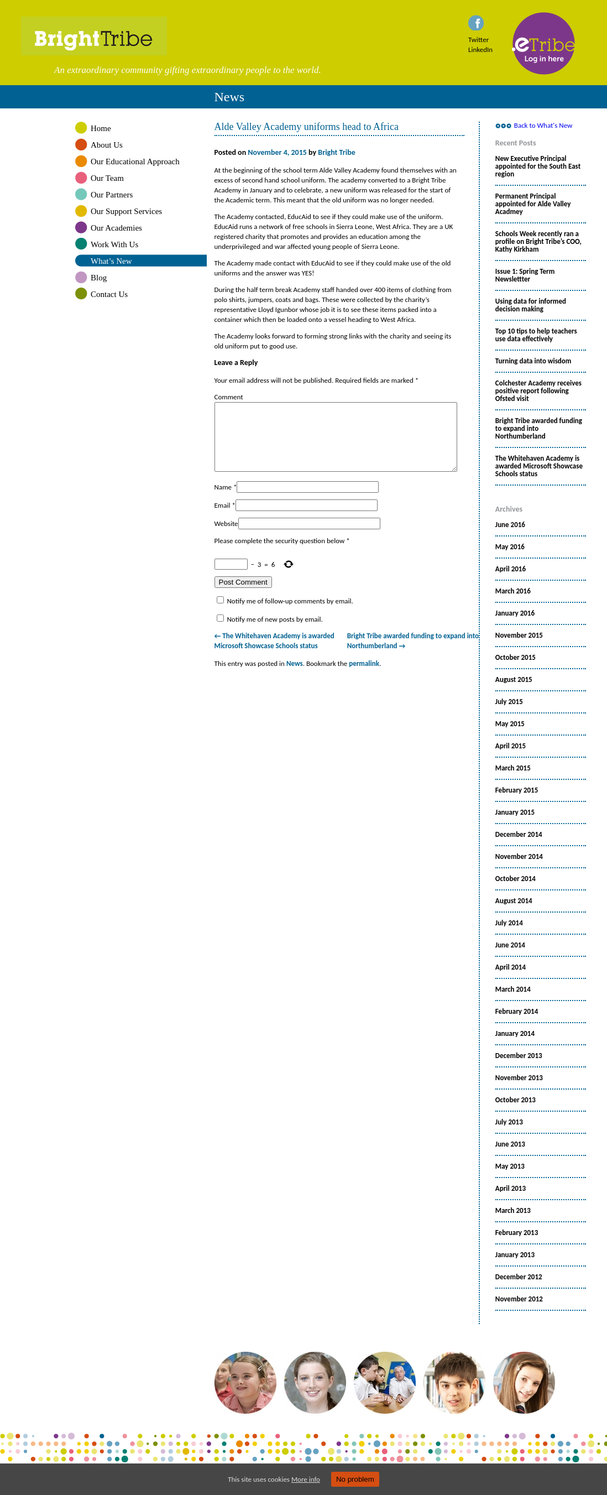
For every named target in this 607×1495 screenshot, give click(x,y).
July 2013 (509, 1122)
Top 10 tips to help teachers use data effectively (536, 335)
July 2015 (509, 702)
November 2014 (519, 857)
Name (223, 500)
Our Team (107, 178)
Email (222, 518)
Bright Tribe (303, 36)
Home (101, 128)
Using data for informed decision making (530, 305)
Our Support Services (126, 211)
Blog (99, 277)
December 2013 (518, 1056)
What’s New (111, 261)
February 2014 (516, 1011)
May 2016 (510, 547)
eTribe (544, 43)
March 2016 (513, 591)
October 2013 (515, 1100)
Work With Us (114, 244)
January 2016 (515, 613)
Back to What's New (543, 125)
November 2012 (519, 1299)
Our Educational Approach (135, 161)
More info (305, 1479)
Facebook (476, 22)
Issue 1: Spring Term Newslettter (524, 275)
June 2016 (510, 525)
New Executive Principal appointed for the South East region (537, 166)
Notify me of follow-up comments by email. (290, 614)
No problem (355, 1479)
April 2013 (510, 1188)
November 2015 (519, 635)
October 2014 (515, 879)
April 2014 (510, 967)
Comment (228, 397)
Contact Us (109, 294)
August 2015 (513, 680)
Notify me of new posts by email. (274, 632)
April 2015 (510, 746)
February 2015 (516, 790)
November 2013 (519, 1078)
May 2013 (510, 1166)
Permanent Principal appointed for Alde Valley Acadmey (533, 204)
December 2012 (518, 1277)
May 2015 (510, 724)
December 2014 (518, 834)
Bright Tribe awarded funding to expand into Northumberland (538, 428)
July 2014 (509, 923)
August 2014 (513, 901)
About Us (107, 144)
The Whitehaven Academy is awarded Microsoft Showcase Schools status (539, 466)
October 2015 (515, 657)
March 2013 (513, 1211)
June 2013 (510, 1144)
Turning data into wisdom (533, 361)
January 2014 (515, 1034)
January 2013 (515, 1255)
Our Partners (112, 194)
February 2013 (516, 1233)
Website (226, 537)
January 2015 (515, 812)
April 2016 (510, 569)
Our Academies (116, 227)
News (294, 677)
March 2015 (513, 768)
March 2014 (513, 989)
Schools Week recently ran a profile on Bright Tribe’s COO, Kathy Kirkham (538, 241)
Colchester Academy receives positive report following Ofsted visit (538, 391)
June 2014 (510, 945)
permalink (364, 677)
